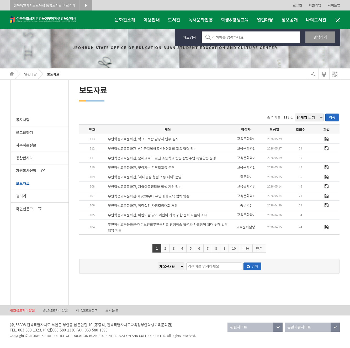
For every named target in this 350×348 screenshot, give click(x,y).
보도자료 (53, 74)
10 (234, 248)
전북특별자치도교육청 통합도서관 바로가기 (44, 5)
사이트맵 (334, 5)
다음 (246, 248)
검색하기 (320, 37)
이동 (332, 117)
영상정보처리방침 (55, 310)
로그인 (297, 5)
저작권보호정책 (87, 310)
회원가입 (315, 5)
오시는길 (111, 310)
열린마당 (30, 74)
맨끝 (259, 248)
